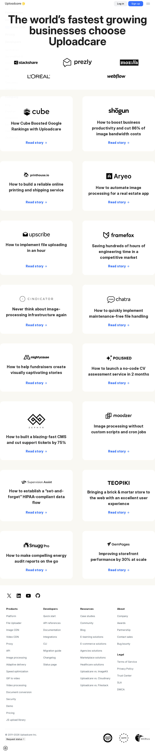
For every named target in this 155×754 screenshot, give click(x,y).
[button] (6, 748)
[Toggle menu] (148, 4)
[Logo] (15, 3)
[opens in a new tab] (59, 664)
